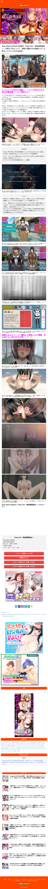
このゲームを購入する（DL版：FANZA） (24, 566)
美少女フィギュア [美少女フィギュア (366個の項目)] (26, 748)
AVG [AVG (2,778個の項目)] (9, 742)
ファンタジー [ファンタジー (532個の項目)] (23, 745)
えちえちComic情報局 (16, 880)
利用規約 (9, 879)
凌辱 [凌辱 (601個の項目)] (39, 742)
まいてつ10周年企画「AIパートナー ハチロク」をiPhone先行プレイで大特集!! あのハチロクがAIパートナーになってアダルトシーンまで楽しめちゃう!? (27, 797)
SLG (24, 614)
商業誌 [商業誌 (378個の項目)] (6, 748)
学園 (4, 616)
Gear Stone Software (17, 614)
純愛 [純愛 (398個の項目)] (2, 748)
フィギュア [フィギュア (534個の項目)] (17, 745)
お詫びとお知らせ (25, 879)
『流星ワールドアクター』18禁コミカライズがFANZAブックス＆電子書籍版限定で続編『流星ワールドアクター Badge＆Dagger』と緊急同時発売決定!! (27, 826)
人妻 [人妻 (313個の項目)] (15, 750)
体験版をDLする (24, 557)
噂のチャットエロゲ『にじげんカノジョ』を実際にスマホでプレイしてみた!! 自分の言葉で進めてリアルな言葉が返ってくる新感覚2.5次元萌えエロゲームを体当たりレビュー (27, 855)
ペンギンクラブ (24, 880)
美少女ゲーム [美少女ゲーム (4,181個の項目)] (4, 742)
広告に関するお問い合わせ (32, 880)
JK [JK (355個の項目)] (31, 748)
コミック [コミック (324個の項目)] (3, 750)
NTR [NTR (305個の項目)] (18, 750)
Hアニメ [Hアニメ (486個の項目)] (34, 745)
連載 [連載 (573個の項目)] (9, 745)
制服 (36, 614)
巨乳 (10, 616)
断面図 (12, 616)
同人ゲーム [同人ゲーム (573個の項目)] (4, 745)
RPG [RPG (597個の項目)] (43, 742)
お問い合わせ (31, 879)
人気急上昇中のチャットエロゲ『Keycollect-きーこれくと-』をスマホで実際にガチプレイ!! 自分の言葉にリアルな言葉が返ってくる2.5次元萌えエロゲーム (27, 836)
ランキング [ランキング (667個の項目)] (27, 742)
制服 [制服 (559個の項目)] (12, 745)
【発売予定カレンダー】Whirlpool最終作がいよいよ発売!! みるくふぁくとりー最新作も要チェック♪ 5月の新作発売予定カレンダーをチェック (27, 787)
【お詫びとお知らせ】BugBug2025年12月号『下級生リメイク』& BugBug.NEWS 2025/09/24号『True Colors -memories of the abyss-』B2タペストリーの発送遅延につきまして (23, 762)
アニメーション (29, 614)
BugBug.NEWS (37, 879)
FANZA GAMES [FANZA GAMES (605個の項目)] (33, 742)
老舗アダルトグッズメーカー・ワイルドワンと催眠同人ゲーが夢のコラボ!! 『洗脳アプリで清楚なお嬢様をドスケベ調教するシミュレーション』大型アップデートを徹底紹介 (27, 807)
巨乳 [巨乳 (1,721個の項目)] (13, 742)
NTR (22, 614)
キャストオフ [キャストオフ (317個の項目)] (9, 750)
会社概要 (4, 879)
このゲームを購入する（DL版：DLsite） (24, 562)
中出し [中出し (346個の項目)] (35, 748)
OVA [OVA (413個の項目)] (38, 745)
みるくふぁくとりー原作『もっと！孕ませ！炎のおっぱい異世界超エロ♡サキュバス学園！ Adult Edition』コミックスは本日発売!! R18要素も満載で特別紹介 (27, 816)
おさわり (33, 614)
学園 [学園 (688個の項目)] (22, 742)
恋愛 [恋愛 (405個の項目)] (42, 745)
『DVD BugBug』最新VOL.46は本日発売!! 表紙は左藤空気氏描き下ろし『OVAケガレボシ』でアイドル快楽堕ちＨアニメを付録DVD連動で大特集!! (27, 846)
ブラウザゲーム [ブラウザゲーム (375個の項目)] (13, 748)
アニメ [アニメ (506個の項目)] (29, 745)
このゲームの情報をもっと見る (24, 553)
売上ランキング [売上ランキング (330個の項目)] (42, 748)
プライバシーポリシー (16, 879)
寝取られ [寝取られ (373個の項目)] (19, 748)
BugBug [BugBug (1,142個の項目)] (17, 742)
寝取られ (6, 616)
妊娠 (43, 614)
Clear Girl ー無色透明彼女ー (8, 614)
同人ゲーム (5, 612)
